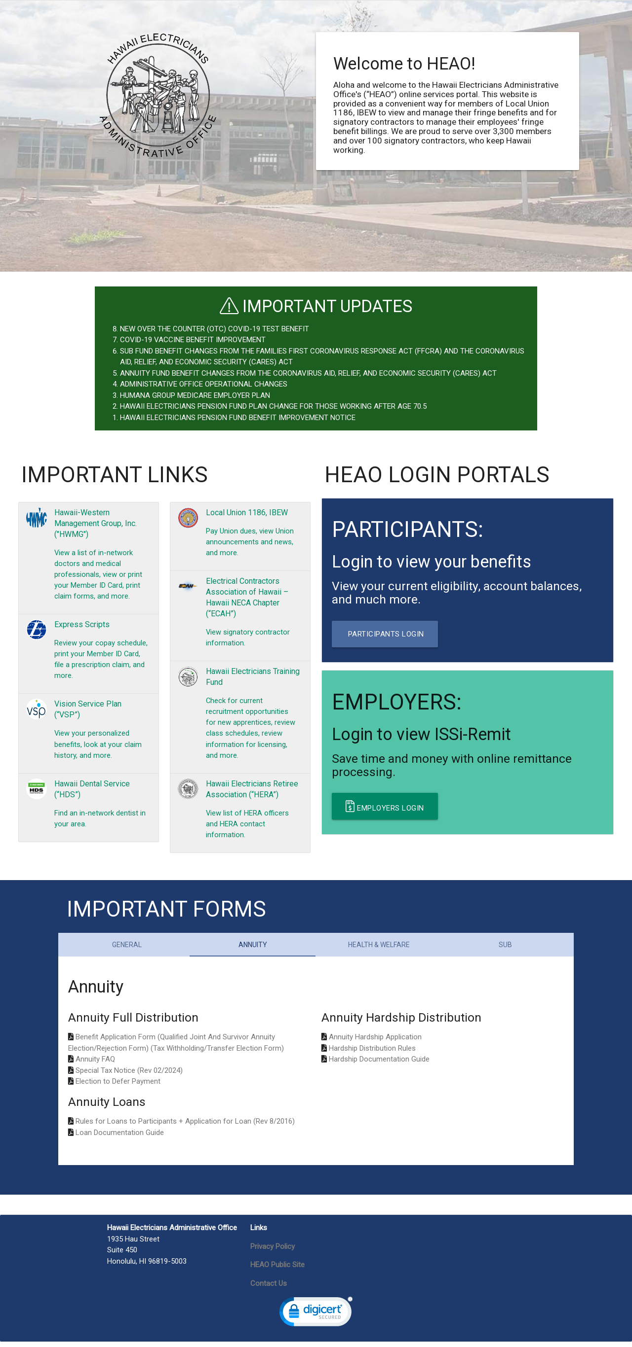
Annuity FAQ (95, 1064)
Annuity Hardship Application (375, 1042)
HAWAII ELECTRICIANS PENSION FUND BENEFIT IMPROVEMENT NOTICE (238, 417)
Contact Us (268, 1288)
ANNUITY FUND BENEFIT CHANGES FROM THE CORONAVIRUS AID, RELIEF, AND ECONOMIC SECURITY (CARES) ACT (308, 373)
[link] (316, 1319)
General (127, 950)
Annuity (252, 950)
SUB (505, 950)
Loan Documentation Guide (120, 1137)
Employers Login (385, 806)
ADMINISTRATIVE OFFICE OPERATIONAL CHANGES (203, 384)
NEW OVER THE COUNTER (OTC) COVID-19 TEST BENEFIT (214, 328)
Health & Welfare (379, 950)
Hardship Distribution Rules (372, 1053)
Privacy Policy (272, 1251)
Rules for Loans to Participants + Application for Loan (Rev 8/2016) (185, 1126)
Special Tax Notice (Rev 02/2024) (129, 1075)
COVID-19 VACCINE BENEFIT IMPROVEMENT (193, 339)
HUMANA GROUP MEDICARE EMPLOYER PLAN (195, 395)
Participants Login (385, 634)
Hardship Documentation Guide (379, 1064)
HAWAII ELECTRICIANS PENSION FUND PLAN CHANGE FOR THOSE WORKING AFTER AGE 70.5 (273, 406)
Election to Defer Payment (118, 1086)
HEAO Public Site (277, 1270)
